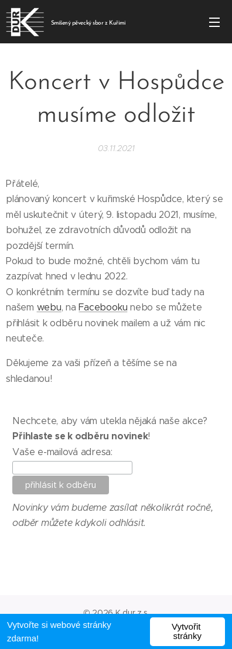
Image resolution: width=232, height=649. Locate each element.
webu (49, 307)
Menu (214, 22)
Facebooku (103, 307)
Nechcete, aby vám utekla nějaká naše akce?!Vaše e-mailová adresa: (109, 436)
